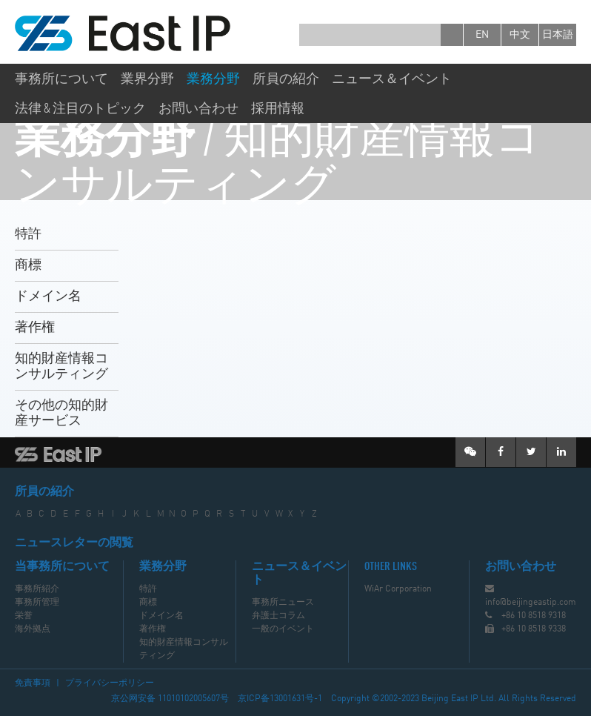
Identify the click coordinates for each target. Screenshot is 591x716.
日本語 (557, 35)
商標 (28, 265)
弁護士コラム (278, 615)
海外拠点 (32, 629)
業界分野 (147, 79)
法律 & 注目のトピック (80, 109)
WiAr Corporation (398, 589)
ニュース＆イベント (392, 79)
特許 (28, 234)
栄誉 (24, 615)
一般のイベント (283, 629)
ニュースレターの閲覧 (74, 543)
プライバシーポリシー (109, 683)
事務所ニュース (283, 602)
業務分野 (213, 79)
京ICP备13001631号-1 (280, 699)
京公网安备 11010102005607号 (170, 699)
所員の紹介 (286, 79)
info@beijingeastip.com (530, 602)
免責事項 (32, 683)
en (482, 35)
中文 (520, 35)
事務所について (61, 79)
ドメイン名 (48, 296)
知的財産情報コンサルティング (61, 366)
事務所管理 (37, 602)
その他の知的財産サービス (61, 413)
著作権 (35, 327)
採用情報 (277, 109)
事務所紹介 (37, 589)
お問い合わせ (198, 109)
